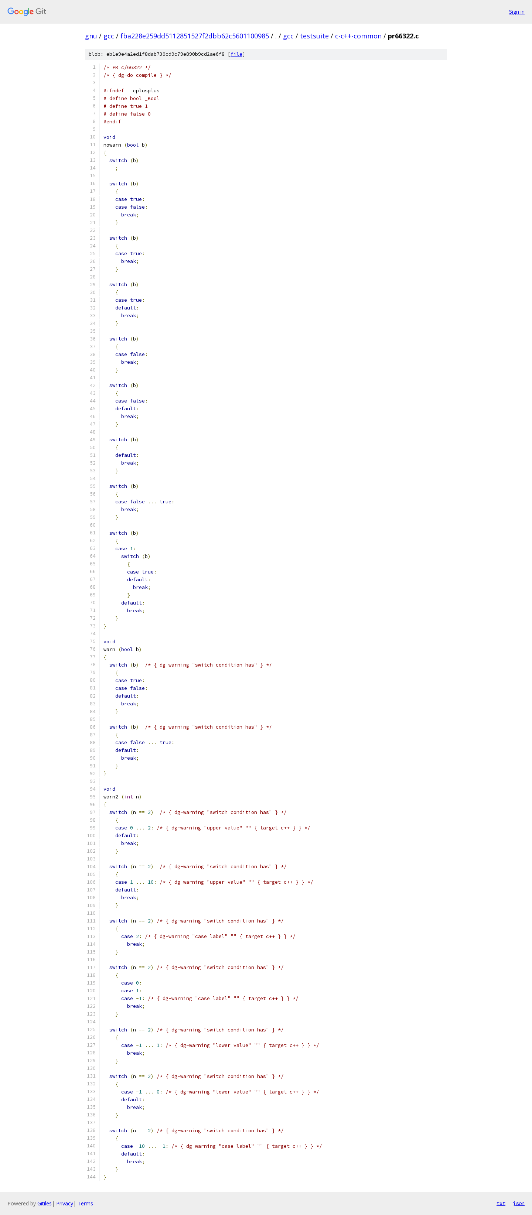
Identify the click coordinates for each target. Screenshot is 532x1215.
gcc (108, 35)
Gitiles (44, 1203)
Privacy (64, 1203)
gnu (91, 35)
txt (501, 1203)
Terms (85, 1203)
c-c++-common (358, 35)
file (236, 54)
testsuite (314, 35)
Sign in (517, 11)
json (519, 1203)
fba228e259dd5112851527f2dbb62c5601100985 (194, 35)
